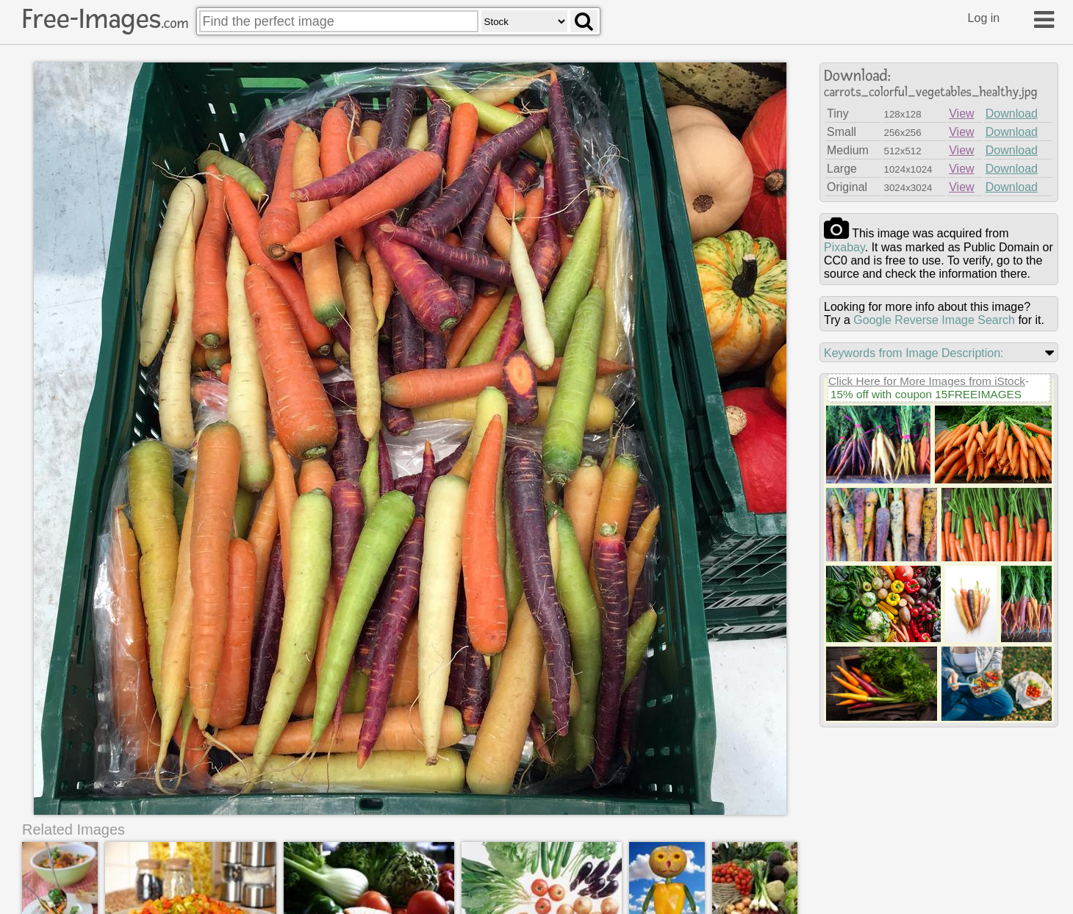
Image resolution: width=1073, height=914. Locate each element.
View (961, 113)
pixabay (844, 247)
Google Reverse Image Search (934, 320)
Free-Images (105, 19)
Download (1012, 113)
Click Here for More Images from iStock (926, 381)
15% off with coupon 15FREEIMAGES (926, 394)
